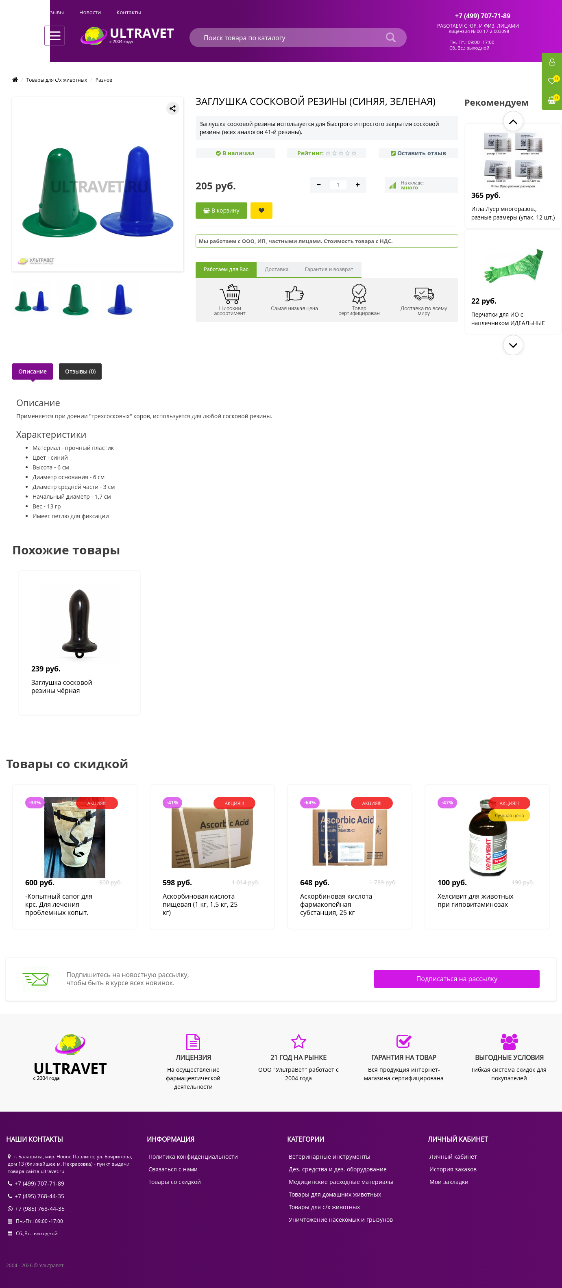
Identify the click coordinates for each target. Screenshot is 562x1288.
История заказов (453, 1169)
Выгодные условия (178, 12)
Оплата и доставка (114, 12)
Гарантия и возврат (329, 269)
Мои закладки (448, 1182)
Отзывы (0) (80, 371)
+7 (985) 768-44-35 (36, 1208)
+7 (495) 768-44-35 (36, 1196)
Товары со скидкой (174, 1182)
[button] (513, 121)
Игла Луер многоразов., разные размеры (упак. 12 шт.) (507, 217)
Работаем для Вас (226, 269)
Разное (104, 79)
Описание (32, 371)
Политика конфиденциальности (193, 1156)
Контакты (303, 12)
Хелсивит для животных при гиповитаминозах (476, 900)
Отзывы (228, 12)
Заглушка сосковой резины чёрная (61, 686)
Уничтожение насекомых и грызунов (341, 1219)
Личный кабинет (453, 1156)
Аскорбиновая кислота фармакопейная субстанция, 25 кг (336, 904)
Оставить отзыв (421, 153)
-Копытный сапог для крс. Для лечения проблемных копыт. (58, 904)
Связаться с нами (173, 1169)
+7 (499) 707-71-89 (36, 1183)
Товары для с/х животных (56, 79)
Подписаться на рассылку (457, 978)
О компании (59, 12)
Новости (264, 12)
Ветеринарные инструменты (329, 1156)
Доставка (277, 269)
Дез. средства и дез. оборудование (338, 1169)
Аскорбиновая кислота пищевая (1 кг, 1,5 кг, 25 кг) (200, 904)
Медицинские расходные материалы (341, 1182)
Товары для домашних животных (335, 1194)
